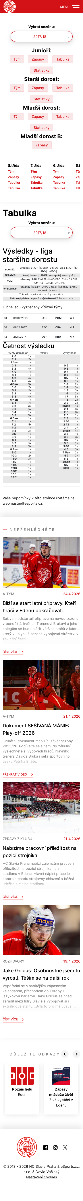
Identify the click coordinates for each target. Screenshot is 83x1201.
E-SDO (44, 267)
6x (76, 412)
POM (35, 283)
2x (29, 359)
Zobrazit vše (66, 298)
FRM (46, 279)
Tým (17, 59)
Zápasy (38, 59)
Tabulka (62, 59)
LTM (63, 279)
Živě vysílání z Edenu (61, 1087)
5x (29, 409)
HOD (52, 279)
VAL (62, 283)
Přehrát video (18, 774)
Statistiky (42, 70)
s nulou (54, 290)
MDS (69, 279)
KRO (57, 279)
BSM (40, 279)
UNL (57, 283)
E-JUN (34, 267)
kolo (25, 275)
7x (29, 402)
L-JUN (69, 267)
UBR (51, 283)
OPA (75, 279)
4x (29, 368)
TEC (46, 283)
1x (29, 356)
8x (76, 409)
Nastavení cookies (41, 1177)
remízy (36, 286)
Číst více (13, 652)
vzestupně (67, 275)
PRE (41, 283)
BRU (34, 279)
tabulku (33, 294)
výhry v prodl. (49, 286)
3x (29, 384)
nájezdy (63, 286)
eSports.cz (70, 1166)
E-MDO (54, 267)
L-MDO (52, 271)
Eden (22, 1082)
